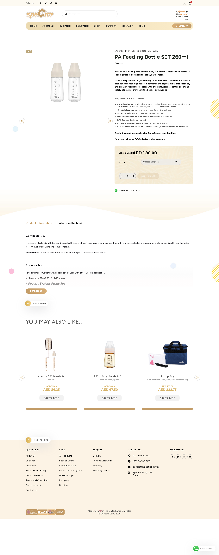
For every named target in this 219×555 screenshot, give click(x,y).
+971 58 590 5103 (142, 456)
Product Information (39, 223)
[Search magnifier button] (66, 14)
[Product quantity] (127, 176)
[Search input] (93, 14)
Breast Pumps (66, 475)
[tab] (42, 223)
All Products (65, 456)
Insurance (82, 26)
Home (33, 26)
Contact (127, 26)
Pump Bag (167, 376)
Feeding (125, 51)
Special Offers (66, 461)
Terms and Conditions (37, 480)
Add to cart (148, 176)
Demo (142, 26)
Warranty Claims (101, 470)
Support (111, 26)
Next (110, 130)
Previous (22, 130)
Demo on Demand (35, 475)
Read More (36, 291)
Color (122, 162)
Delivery (97, 456)
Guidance (65, 26)
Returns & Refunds (102, 461)
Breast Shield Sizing (36, 470)
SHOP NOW (182, 26)
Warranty (97, 466)
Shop (97, 26)
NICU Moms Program (70, 470)
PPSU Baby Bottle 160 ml (109, 376)
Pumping (64, 480)
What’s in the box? (70, 223)
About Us (47, 26)
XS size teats (141, 139)
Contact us (31, 490)
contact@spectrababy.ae (146, 467)
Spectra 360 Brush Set (51, 376)
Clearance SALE (67, 466)
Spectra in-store (34, 485)
